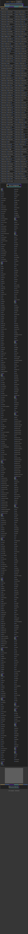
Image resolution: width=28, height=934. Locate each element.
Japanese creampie (5, 492)
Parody (2, 752)
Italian (15, 408)
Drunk (2, 474)
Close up (3, 437)
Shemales (16, 592)
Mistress (3, 645)
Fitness (16, 279)
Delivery (17, 63)
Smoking (16, 560)
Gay (15, 303)
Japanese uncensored (18, 474)
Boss (16, 36)
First (15, 277)
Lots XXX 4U (10, 2)
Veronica (16, 715)
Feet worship (17, 299)
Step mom (16, 529)
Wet (15, 741)
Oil (2, 684)
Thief (15, 691)
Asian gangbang (4, 218)
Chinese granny (4, 419)
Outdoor (3, 687)
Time (15, 689)
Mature (3, 159)
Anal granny (3, 259)
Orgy (2, 689)
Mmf (16, 78)
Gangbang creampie (18, 334)
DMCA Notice (17, 790)
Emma (15, 226)
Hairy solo (16, 378)
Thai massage (17, 695)
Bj (2, 264)
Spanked (16, 573)
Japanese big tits (17, 467)
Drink (15, 209)
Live (2, 575)
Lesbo (22, 112)
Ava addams (7, 60)
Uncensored (16, 706)
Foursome (16, 290)
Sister (15, 509)
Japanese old (17, 463)
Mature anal (3, 612)
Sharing (22, 16)
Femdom (16, 244)
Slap (15, 616)
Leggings (3, 568)
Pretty (2, 737)
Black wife (23, 19)
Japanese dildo (4, 487)
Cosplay (3, 382)
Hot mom (16, 353)
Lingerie (3, 562)
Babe (2, 338)
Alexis (2, 235)
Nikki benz (17, 161)
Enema (15, 220)
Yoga (15, 755)
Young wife (9, 166)
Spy (15, 524)
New (2, 660)
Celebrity (3, 404)
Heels (15, 354)
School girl (16, 627)
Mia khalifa (3, 614)
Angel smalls (3, 229)
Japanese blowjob (4, 511)
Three (15, 665)
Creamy (2, 450)
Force (15, 248)
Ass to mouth (4, 222)
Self (15, 634)
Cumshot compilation (5, 432)
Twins (15, 687)
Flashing (16, 270)
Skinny (15, 522)
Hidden (15, 349)
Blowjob (3, 301)
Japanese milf (17, 441)
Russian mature (17, 496)
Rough (15, 485)
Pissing (2, 717)
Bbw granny (3, 367)
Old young (3, 695)
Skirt (15, 623)
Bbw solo (3, 323)
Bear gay (3, 347)
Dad (2, 465)
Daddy (2, 467)
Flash (15, 253)
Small (15, 549)
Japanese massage (18, 424)
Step (15, 553)
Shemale (16, 518)
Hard (15, 371)
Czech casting (4, 454)
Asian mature (4, 251)
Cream (2, 457)
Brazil (2, 340)
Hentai (15, 343)
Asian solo (3, 255)
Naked (2, 669)
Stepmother (16, 570)
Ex (11, 85)
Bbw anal (3, 288)
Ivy (15, 410)
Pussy (2, 706)
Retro (15, 492)
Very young (23, 97)
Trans (15, 652)
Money (16, 43)
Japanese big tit (4, 513)
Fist (15, 251)
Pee (2, 704)
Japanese (16, 415)
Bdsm (2, 268)
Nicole (2, 667)
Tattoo (15, 700)
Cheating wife (9, 68)
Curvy (2, 456)
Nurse (2, 654)
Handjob (16, 347)
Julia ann (16, 419)
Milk (2, 36)
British (2, 327)
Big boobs (3, 362)
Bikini (2, 321)
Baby (2, 290)
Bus (2, 270)
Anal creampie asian (5, 233)
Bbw (2, 266)
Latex (2, 544)
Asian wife (23, 139)
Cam (2, 402)
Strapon (16, 546)
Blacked (3, 283)
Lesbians (3, 549)
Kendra (2, 527)
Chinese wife (18, 11)
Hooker (15, 393)
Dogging (16, 213)
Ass (2, 204)
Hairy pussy (16, 384)
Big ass (2, 275)
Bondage (3, 286)
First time (16, 292)
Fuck (15, 268)
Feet (15, 240)
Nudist (2, 665)
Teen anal (16, 662)
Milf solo (3, 625)
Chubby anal (3, 426)
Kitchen (2, 529)
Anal (2, 191)
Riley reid (16, 489)
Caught (2, 424)
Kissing (2, 531)
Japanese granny (17, 432)
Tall (15, 658)
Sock (15, 599)
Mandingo (3, 590)
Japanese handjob (4, 498)
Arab (2, 196)
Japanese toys (4, 494)
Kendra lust (3, 520)
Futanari (16, 255)
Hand (15, 382)
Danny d (16, 211)
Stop (15, 630)
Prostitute (3, 750)
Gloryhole (16, 310)
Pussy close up (4, 748)
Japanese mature (17, 426)
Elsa (15, 229)
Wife (2, 43)
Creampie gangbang (5, 446)
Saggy (15, 559)
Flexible (16, 272)
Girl (15, 321)
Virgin (15, 711)
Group (15, 312)
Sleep (15, 511)
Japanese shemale (18, 459)
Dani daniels (16, 194)
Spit (21, 90)
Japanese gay (4, 483)
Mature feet (4, 139)
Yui (15, 757)
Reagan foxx (16, 481)
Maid (2, 601)
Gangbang (16, 307)
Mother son (3, 632)
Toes (15, 684)
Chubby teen (3, 459)
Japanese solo (17, 450)
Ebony (15, 222)
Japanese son (4, 496)
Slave (15, 544)
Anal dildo (3, 250)
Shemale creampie (17, 575)
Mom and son (4, 603)
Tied (15, 669)
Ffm (15, 266)
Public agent (3, 711)
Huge (15, 364)
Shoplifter (16, 597)
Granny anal (16, 314)
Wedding (16, 739)
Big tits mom (3, 294)
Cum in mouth (4, 439)
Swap (15, 542)
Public (2, 708)
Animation (3, 200)
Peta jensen (3, 715)
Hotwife (22, 48)
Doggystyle (16, 215)
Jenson (9, 102)
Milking (6, 36)
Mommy (3, 610)
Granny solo (16, 329)
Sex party (16, 636)
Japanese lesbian (17, 430)
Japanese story (17, 472)
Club (16, 53)
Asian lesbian (4, 237)
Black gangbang (4, 371)
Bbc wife (9, 38)
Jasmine (9, 73)
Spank (15, 516)
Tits (15, 667)
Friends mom (17, 286)
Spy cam (3, 137)
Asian (2, 194)
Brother (17, 144)
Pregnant (3, 700)
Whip (15, 737)
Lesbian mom (4, 570)
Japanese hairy (4, 478)
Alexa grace (3, 231)
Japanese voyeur (4, 489)
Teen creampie (17, 671)
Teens (15, 656)
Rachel (15, 503)
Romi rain (16, 487)
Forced (15, 242)
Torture (16, 660)
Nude (2, 663)
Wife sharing (10, 19)
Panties (3, 730)
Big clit (2, 336)
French (15, 294)
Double (15, 196)
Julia (15, 435)
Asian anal (3, 207)
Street (15, 566)
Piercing (3, 726)
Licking (2, 573)
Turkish (16, 680)
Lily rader (3, 546)
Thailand (16, 678)
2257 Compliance (11, 790)
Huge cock (16, 362)
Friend (15, 288)
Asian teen (3, 244)
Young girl (22, 92)
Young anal (16, 759)
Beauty (2, 305)
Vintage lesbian (17, 717)
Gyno (15, 316)
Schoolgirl (16, 603)
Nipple (2, 656)
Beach (2, 299)
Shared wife (10, 11)
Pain (2, 739)
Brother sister (4, 329)
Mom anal (3, 623)
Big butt (3, 349)
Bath (2, 351)
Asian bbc (3, 220)
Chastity (3, 443)
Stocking (16, 520)
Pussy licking (3, 735)
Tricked (16, 676)
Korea (2, 516)
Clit (2, 417)
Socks (15, 588)
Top (15, 702)
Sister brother (17, 581)
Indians (16, 14)
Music (2, 606)
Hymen (15, 386)
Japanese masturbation (5, 509)
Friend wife (9, 31)
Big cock (3, 314)
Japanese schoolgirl (5, 485)
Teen (15, 641)
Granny (15, 305)
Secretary (16, 584)
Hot (15, 367)
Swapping (16, 625)
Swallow (16, 586)
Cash (2, 448)
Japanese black (17, 454)
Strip (15, 595)
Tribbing (16, 673)
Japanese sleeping (18, 443)
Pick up (2, 761)
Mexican (9, 129)
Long (2, 557)
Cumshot (3, 410)
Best (2, 345)
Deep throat (23, 83)
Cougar (2, 452)
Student (16, 533)
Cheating (3, 68)
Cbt (2, 430)
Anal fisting (3, 253)
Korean (2, 518)
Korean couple (4, 533)
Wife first (9, 58)
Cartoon (3, 389)
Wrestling (16, 733)
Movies (2, 634)
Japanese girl (3, 481)
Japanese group (17, 476)
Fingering (16, 261)
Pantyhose (3, 702)
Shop (15, 577)
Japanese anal (17, 437)
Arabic (2, 257)
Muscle (2, 621)
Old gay (2, 691)
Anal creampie (4, 209)
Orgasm (3, 676)
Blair (2, 356)
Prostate (3, 759)
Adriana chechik (4, 240)
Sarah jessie (16, 551)
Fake (15, 250)
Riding (15, 483)
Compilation (3, 386)
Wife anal (22, 65)
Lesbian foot (3, 559)
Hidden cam (16, 369)
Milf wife (9, 110)
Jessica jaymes (4, 149)
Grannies (16, 340)
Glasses (16, 336)
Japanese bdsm (17, 461)
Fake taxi (16, 264)
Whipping (16, 735)
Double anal (16, 200)
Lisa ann (3, 540)
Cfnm (2, 415)
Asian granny (4, 92)
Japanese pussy (17, 465)
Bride (2, 87)
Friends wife (23, 29)
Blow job (3, 369)
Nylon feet (3, 662)
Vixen (15, 722)
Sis (15, 538)
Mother (2, 588)
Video (22, 124)
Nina (2, 671)
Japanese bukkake (17, 421)
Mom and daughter (4, 638)
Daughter (3, 472)
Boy (2, 297)
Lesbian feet (3, 564)
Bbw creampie (4, 358)
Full (15, 283)
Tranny (15, 663)
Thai (15, 645)
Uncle (8, 75)
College (2, 428)
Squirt (15, 513)
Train (15, 682)
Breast (2, 364)
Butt (2, 360)
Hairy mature (16, 395)
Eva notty (23, 159)
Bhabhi (2, 318)
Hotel (15, 351)
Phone (2, 746)
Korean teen (3, 522)
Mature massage (4, 636)
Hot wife (9, 95)
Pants (2, 755)
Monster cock (3, 643)
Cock (8, 51)
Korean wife (3, 524)
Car (2, 408)
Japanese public (17, 470)
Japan (15, 417)
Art (2, 242)
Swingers (3, 78)
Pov (2, 722)
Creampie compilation (5, 406)
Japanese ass (4, 507)
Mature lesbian (4, 641)
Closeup (3, 441)
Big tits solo (3, 353)
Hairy (15, 345)
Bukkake (3, 307)
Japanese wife (17, 428)
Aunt (2, 224)
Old (2, 678)
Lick (2, 577)
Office (2, 682)
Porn (2, 744)
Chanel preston (4, 435)
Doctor (3, 127)
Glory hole (16, 327)
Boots (2, 303)
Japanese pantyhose (18, 439)
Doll (15, 198)
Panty (2, 741)
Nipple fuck (3, 658)
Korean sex (3, 535)
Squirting (16, 531)
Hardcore (16, 375)
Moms (2, 619)
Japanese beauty (4, 505)
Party (2, 713)
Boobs (2, 334)
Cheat (8, 29)
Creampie (3, 378)
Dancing (16, 191)
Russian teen (17, 494)
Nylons (2, 673)
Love (2, 560)
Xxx (15, 750)
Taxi (15, 649)
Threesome (16, 654)
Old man (3, 680)
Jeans (15, 456)
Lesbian (3, 542)
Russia (15, 500)
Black (2, 279)
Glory (15, 338)
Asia (2, 202)
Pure (2, 757)
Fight (15, 297)
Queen (2, 765)
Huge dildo (16, 389)
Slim (15, 601)
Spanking (16, 507)
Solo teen (16, 614)
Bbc (2, 272)
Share (22, 21)
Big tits (2, 281)
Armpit (2, 215)
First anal (16, 275)
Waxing (16, 730)
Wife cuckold (10, 117)
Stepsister (16, 606)
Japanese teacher (17, 446)
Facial (15, 281)
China (2, 380)
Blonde (2, 343)
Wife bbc (9, 70)
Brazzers (3, 277)
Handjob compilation (18, 360)
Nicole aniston (4, 652)
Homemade (16, 358)
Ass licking (3, 211)
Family (15, 246)
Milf (2, 584)
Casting (3, 397)
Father (15, 259)
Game (15, 318)
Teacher (16, 647)
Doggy (15, 202)
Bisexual (3, 105)
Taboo (15, 643)
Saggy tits (16, 619)
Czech (2, 391)
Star (15, 535)
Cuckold (3, 384)
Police (2, 728)
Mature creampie (4, 647)
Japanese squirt (4, 503)
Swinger (3, 26)
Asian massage (4, 261)
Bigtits (2, 373)
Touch (15, 698)
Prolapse (3, 724)
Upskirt (16, 708)
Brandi (2, 292)
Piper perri (3, 719)
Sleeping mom (17, 540)
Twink (15, 693)
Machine (3, 616)
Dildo (16, 119)
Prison (2, 733)
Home (15, 373)
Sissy (16, 122)
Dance (2, 463)
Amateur (3, 213)
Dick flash (16, 189)
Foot (15, 237)
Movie (2, 608)
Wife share (3, 11)
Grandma (16, 325)
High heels (16, 380)
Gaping (15, 332)
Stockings (16, 527)
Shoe (15, 557)
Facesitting (16, 257)
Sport (15, 608)
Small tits (16, 632)
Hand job (16, 391)
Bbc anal (3, 354)
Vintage (16, 713)
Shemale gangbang (18, 621)
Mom (2, 581)
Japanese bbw (17, 452)
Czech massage (4, 395)
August (2, 246)
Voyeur (15, 719)
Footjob (16, 235)
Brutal (2, 332)
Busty (2, 316)
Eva (15, 231)
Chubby (2, 393)
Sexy (15, 564)
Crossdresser (3, 421)
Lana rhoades (4, 555)
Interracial (16, 402)
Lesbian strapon (4, 566)
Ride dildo (16, 498)
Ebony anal (16, 224)
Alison (2, 248)
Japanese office (17, 457)
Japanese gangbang (18, 448)
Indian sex (16, 404)
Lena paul (3, 551)
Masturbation (4, 597)
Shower (16, 562)
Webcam (16, 728)
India (15, 400)
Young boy (16, 761)
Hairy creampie (17, 356)
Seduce (16, 610)
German (16, 323)
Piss (2, 709)
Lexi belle (3, 553)
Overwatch (3, 693)
